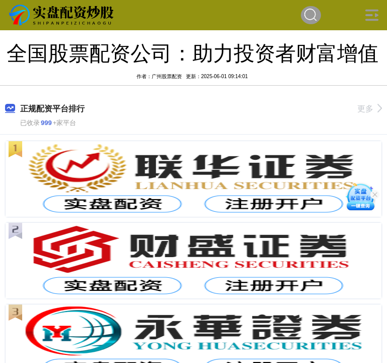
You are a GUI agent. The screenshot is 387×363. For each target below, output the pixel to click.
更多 (369, 108)
